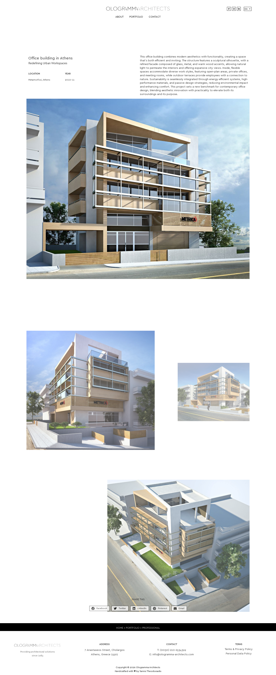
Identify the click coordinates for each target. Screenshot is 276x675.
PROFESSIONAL (151, 630)
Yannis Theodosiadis (150, 671)
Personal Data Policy (239, 657)
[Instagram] (234, 9)
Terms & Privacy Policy (239, 653)
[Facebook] (229, 9)
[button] (99, 611)
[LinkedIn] (239, 9)
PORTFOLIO (133, 630)
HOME (119, 630)
